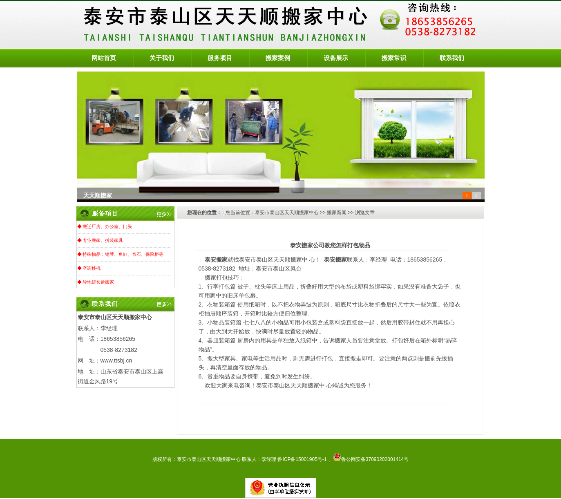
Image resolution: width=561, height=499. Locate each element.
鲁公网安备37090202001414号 (371, 459)
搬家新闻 (336, 212)
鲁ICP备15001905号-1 (301, 459)
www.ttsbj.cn (116, 360)
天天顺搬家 (97, 195)
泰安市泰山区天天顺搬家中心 (287, 212)
